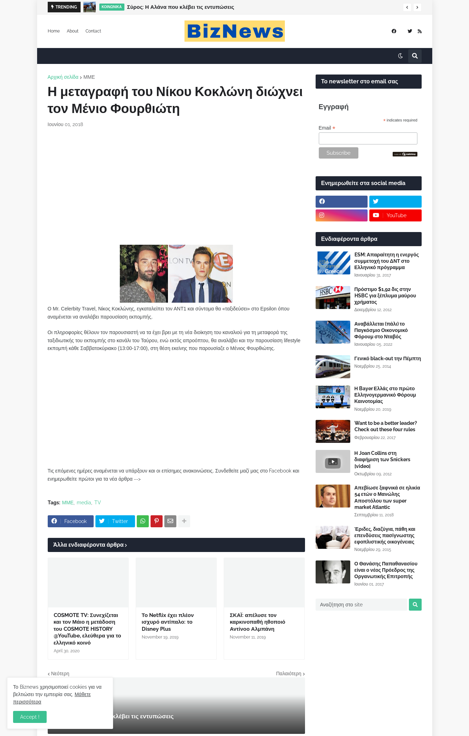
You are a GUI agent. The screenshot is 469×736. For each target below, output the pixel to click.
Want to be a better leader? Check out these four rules (385, 426)
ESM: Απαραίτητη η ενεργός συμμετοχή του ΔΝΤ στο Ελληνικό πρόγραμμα (386, 261)
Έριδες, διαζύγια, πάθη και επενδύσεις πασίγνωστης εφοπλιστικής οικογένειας (385, 535)
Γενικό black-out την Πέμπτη (387, 358)
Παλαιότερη (288, 673)
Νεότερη (60, 673)
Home (54, 31)
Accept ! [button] (30, 717)
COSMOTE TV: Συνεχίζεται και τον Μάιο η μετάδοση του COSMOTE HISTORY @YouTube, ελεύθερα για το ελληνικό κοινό (87, 629)
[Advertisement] (176, 186)
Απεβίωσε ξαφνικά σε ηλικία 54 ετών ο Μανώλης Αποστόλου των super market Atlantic (387, 497)
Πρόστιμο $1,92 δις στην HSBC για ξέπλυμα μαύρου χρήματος (385, 295)
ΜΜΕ (89, 77)
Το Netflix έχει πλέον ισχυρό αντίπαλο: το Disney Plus (168, 622)
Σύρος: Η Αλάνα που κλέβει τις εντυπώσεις (180, 7)
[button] (407, 7)
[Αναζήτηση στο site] (361, 605)
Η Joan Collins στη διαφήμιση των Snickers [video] (382, 459)
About (72, 31)
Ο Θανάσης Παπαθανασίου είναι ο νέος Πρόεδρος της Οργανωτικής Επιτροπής (386, 570)
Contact (93, 31)
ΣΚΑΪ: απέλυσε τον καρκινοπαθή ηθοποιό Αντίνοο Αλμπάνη (257, 622)
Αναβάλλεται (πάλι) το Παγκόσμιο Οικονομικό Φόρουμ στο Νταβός (381, 330)
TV (97, 502)
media (84, 502)
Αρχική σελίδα (63, 77)
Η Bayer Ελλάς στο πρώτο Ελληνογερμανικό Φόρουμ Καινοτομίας (385, 395)
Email (327, 128)
